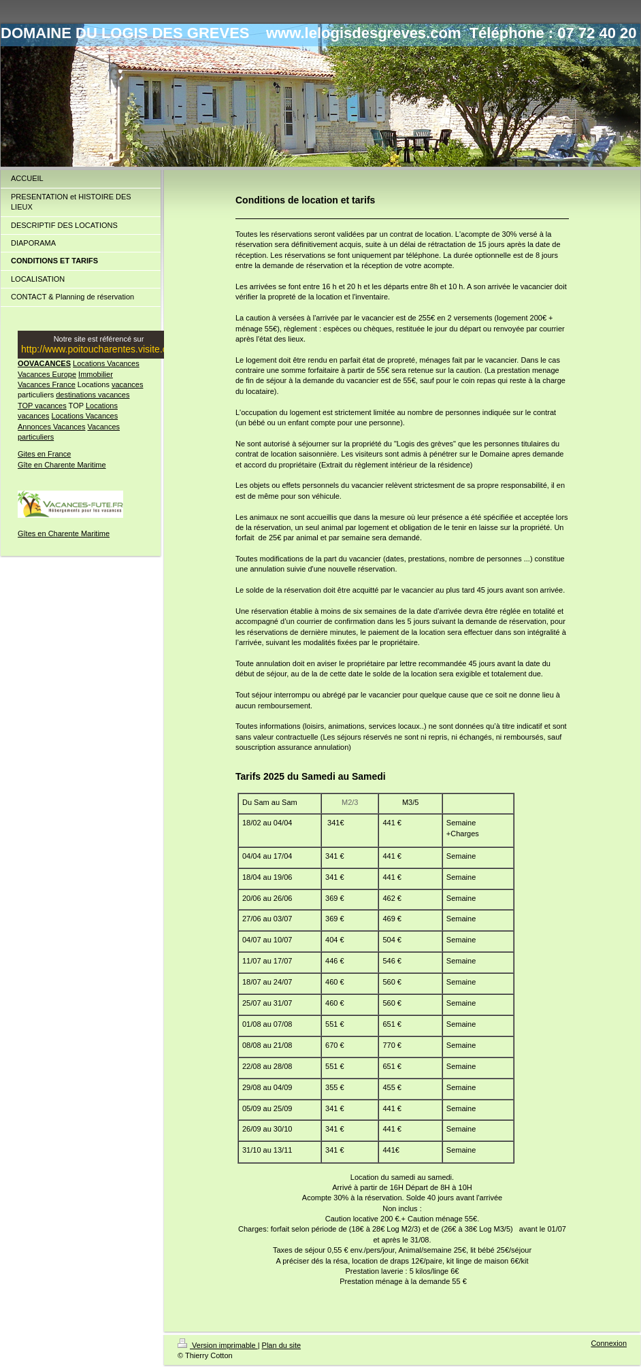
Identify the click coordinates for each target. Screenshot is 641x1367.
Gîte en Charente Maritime (62, 465)
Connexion (609, 1343)
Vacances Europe (47, 374)
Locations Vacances (106, 363)
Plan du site (281, 1345)
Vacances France (47, 384)
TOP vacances (42, 405)
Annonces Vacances (51, 427)
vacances (127, 384)
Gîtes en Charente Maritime (64, 533)
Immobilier (95, 374)
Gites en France (44, 454)
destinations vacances (92, 395)
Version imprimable (218, 1345)
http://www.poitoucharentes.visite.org (98, 349)
